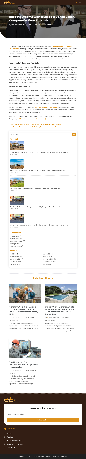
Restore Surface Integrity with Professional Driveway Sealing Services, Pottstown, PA (39, 225)
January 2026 (47, 256)
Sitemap (64, 456)
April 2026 (13, 254)
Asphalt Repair (14, 239)
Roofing (10, 437)
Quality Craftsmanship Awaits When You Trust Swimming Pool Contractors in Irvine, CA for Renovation (60, 310)
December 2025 (15, 259)
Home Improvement (14, 440)
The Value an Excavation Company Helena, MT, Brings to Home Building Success (37, 207)
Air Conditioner (15, 236)
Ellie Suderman (16, 25)
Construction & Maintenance (44, 25)
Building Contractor (16, 241)
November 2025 (48, 259)
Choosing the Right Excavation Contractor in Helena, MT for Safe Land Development (39, 152)
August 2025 (14, 264)
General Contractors (15, 444)
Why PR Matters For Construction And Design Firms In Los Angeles (23, 364)
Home (9, 433)
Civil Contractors (15, 246)
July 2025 (46, 264)
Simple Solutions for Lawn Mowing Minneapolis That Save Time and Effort (35, 189)
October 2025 (14, 262)
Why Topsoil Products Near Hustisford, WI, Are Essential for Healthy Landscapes (37, 170)
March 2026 (47, 254)
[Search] (74, 134)
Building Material (15, 244)
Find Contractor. (40, 456)
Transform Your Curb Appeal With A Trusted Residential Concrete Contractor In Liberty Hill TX (23, 310)
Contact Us (11, 447)
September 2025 (48, 262)
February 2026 (14, 256)
